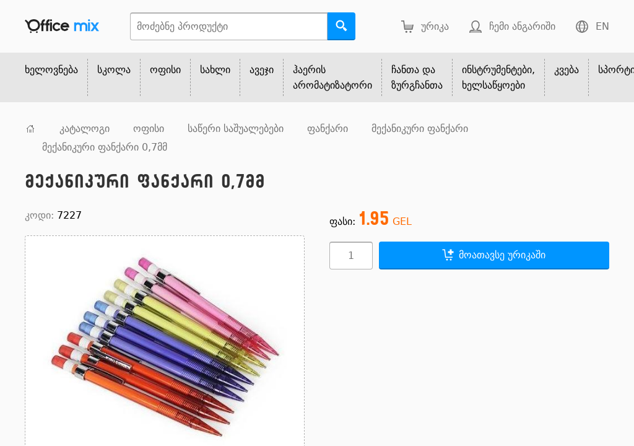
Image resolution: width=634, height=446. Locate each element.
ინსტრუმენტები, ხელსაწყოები (498, 77)
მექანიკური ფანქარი (419, 128)
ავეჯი (262, 70)
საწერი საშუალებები (236, 128)
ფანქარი (327, 128)
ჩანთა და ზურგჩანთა (417, 77)
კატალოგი (84, 128)
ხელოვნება (51, 70)
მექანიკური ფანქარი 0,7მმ (104, 147)
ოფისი (165, 70)
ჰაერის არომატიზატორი (332, 77)
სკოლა (114, 70)
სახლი (215, 70)
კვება (566, 70)
